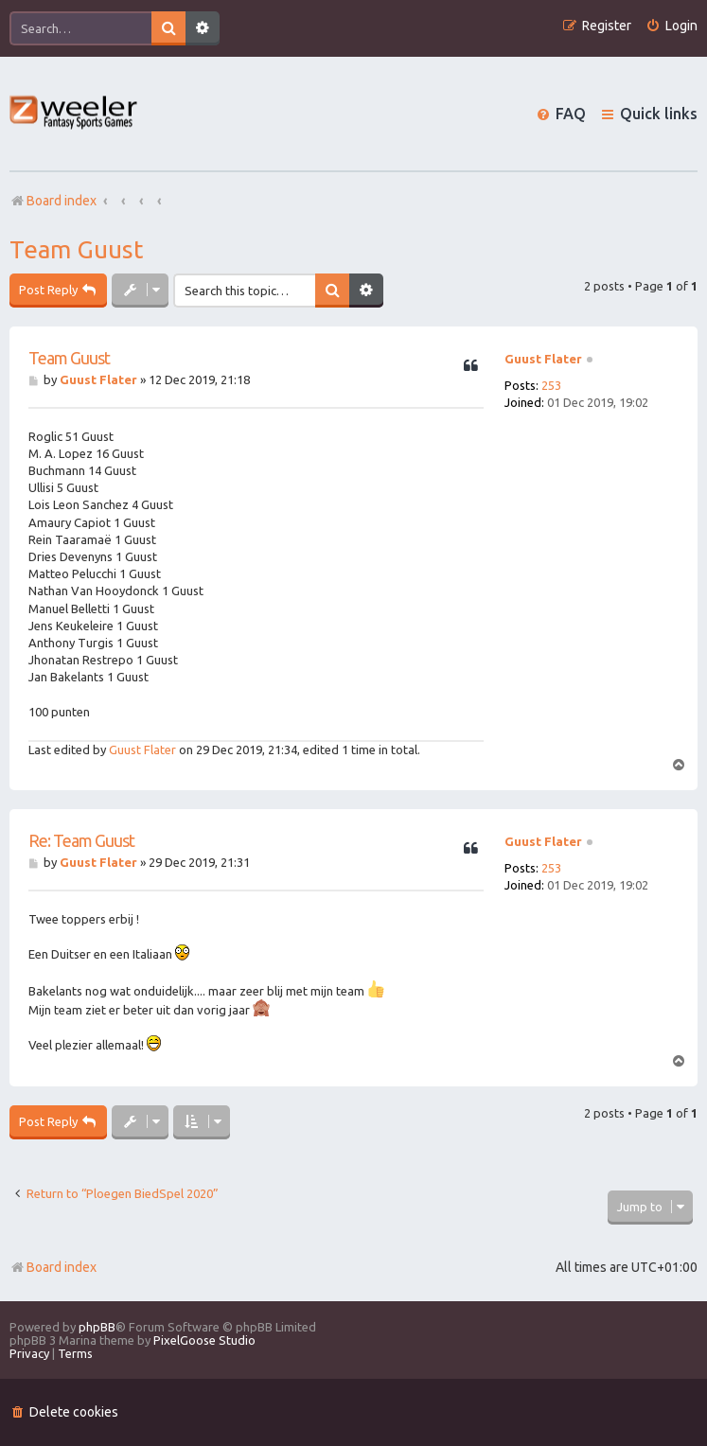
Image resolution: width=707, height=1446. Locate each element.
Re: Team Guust (81, 840)
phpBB (97, 1326)
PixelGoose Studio (204, 1340)
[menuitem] (671, 26)
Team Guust (76, 249)
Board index (53, 1267)
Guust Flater (543, 358)
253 (551, 385)
